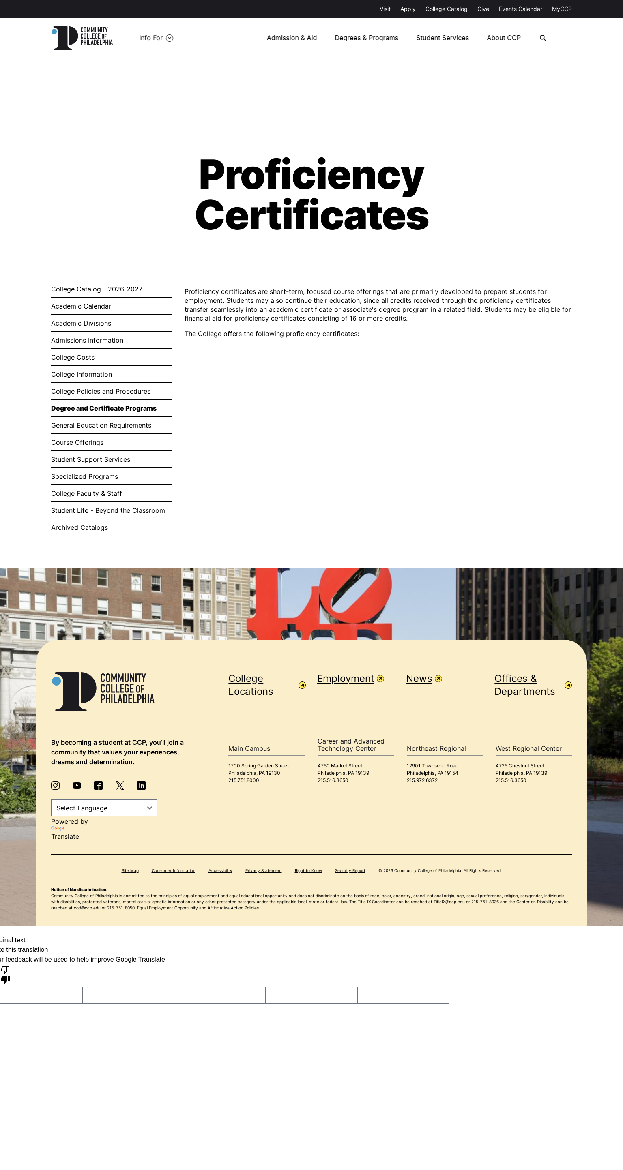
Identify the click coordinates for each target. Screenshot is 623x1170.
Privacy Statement (263, 870)
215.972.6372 (422, 780)
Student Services (446, 38)
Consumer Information (173, 870)
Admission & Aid (296, 38)
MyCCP (562, 8)
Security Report (350, 870)
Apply (408, 8)
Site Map (130, 870)
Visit (385, 8)
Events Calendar (520, 8)
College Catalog (446, 8)
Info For (151, 38)
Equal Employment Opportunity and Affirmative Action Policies (198, 907)
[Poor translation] (5, 974)
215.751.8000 (243, 780)
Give (483, 8)
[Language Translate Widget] (104, 807)
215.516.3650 (333, 780)
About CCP (507, 38)
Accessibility (220, 870)
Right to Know (308, 870)
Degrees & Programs (370, 38)
